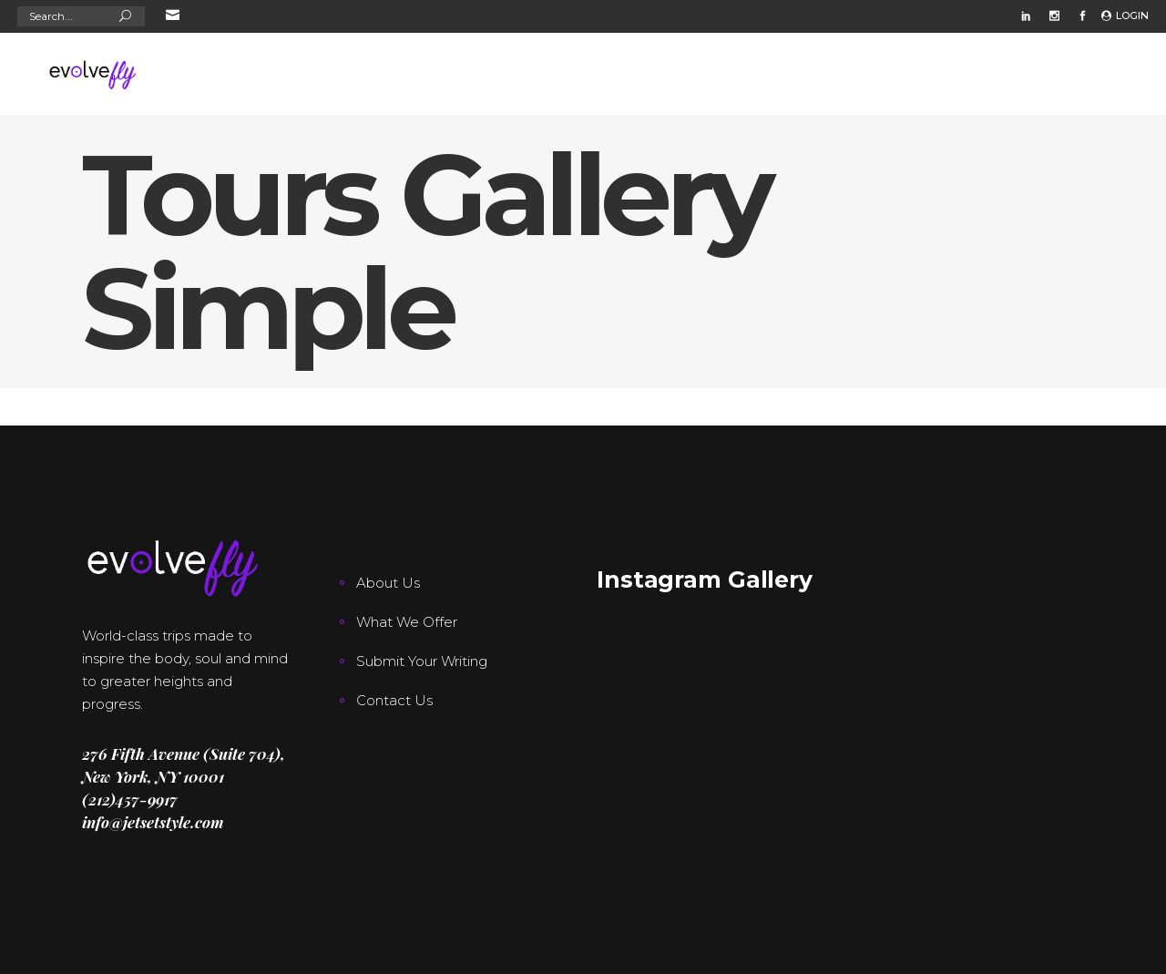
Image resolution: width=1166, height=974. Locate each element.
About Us (388, 582)
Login (1132, 15)
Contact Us (394, 700)
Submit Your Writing (421, 661)
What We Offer (406, 622)
